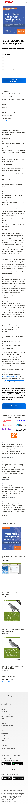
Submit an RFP (5, 721)
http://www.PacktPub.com (9, 376)
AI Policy (3, 740)
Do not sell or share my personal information (12, 790)
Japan (3, 751)
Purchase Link (6, 682)
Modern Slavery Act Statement (8, 801)
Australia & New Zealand (8, 748)
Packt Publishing (9, 69)
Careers (3, 709)
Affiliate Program (6, 718)
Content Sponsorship (7, 725)
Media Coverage (6, 714)
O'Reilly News (5, 711)
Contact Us (4, 733)
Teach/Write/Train (6, 707)
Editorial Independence (7, 799)
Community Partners (7, 716)
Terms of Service (5, 798)
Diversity (3, 723)
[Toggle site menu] (2, 2)
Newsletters (4, 736)
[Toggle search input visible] (26, 2)
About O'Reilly (6, 704)
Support (4, 730)
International (5, 745)
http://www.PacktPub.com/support (14, 380)
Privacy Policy (5, 738)
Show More (5, 121)
